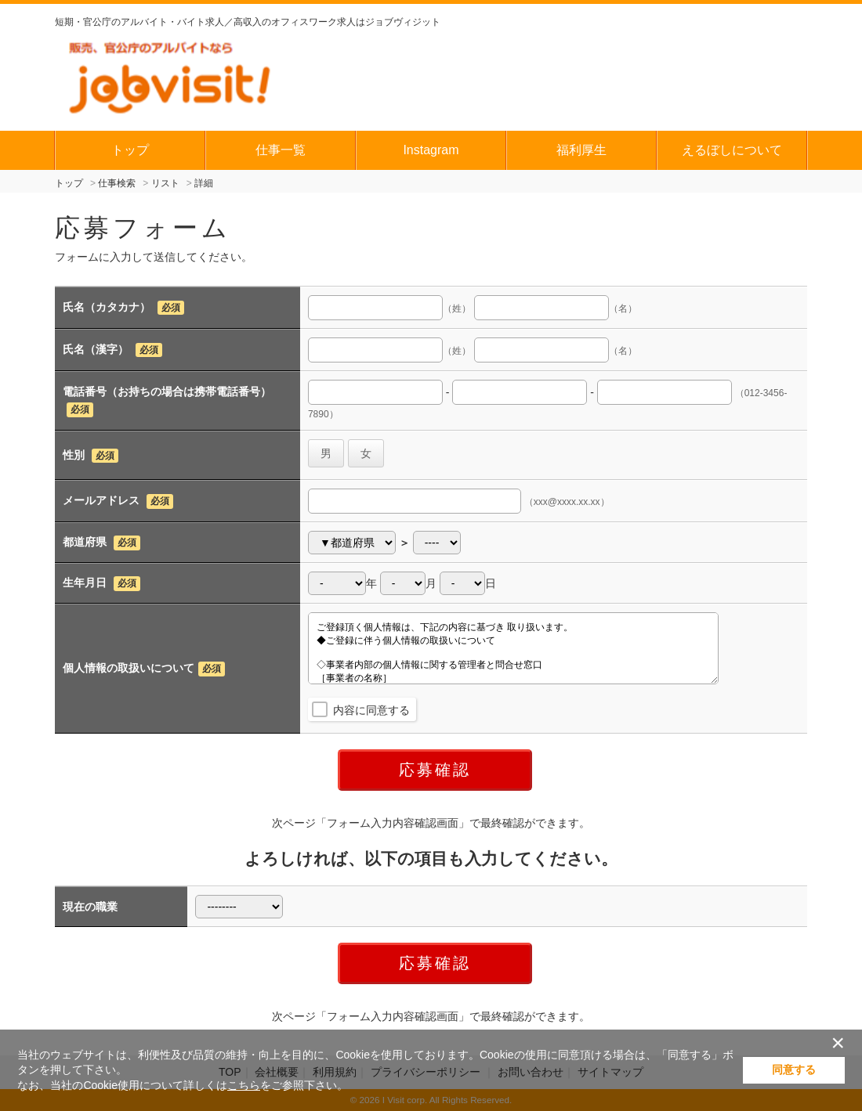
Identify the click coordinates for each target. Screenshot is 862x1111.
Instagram (430, 150)
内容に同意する (371, 710)
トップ (130, 150)
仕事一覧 (280, 150)
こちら (243, 1085)
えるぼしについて (732, 150)
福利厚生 (581, 150)
